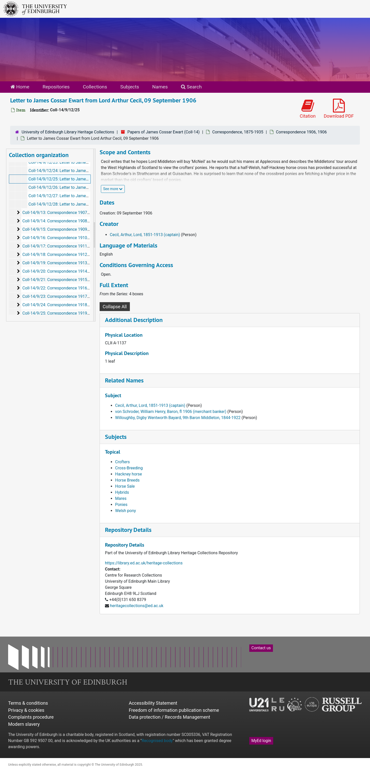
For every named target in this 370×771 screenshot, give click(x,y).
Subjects (129, 87)
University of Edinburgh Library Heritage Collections (68, 132)
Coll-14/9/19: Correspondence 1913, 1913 (60, 262)
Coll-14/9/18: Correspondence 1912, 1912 (60, 254)
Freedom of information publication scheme (174, 710)
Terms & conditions (28, 703)
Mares (121, 498)
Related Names (124, 380)
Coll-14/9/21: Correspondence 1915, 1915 (60, 279)
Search (191, 87)
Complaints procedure (31, 717)
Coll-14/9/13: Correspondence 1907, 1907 (60, 212)
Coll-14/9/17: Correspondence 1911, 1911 (60, 246)
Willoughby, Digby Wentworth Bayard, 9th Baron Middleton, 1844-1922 (177, 417)
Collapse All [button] (115, 306)
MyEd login (261, 740)
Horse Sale (125, 486)
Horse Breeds (127, 480)
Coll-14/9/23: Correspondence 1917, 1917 (60, 296)
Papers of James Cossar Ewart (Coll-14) (163, 132)
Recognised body (157, 740)
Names (160, 87)
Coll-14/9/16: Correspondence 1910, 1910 (60, 237)
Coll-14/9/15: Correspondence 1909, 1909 (60, 229)
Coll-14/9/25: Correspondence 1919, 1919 (60, 313)
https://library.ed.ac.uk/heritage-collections (143, 563)
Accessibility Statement (153, 703)
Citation (308, 109)
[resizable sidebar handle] (94, 235)
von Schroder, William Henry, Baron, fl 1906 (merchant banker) (170, 411)
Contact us (261, 647)
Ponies (121, 504)
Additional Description (134, 320)
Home (19, 87)
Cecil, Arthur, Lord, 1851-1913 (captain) (145, 234)
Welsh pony (125, 510)
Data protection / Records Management (169, 717)
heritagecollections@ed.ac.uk (136, 605)
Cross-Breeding (129, 468)
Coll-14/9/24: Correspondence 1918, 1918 (60, 304)
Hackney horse (128, 474)
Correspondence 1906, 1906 (301, 132)
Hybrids (122, 492)
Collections (95, 87)
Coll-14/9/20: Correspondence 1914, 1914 (60, 271)
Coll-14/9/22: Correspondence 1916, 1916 (60, 288)
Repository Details (128, 530)
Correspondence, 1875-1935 (237, 132)
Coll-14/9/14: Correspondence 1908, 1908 (60, 221)
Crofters (122, 461)
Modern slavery (24, 724)
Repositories (56, 87)
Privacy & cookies (26, 710)
